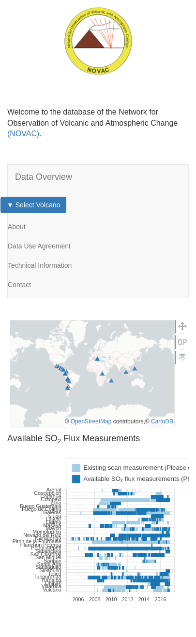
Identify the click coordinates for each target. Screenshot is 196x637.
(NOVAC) (23, 134)
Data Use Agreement (39, 246)
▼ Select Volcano (33, 205)
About (17, 227)
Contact (19, 285)
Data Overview (43, 177)
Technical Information (40, 265)
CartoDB (162, 421)
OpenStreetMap (91, 421)
